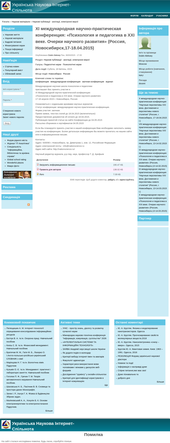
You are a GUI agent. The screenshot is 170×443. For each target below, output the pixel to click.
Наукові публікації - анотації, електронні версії (55, 21)
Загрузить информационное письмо (57, 165)
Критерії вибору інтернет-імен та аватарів (83, 356)
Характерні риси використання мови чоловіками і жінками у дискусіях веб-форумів (81, 367)
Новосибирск (55, 74)
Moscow (143, 64)
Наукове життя (12, 34)
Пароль (7, 100)
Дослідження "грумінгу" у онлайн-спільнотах (84, 374)
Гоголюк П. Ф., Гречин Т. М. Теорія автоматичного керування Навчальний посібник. (25, 379)
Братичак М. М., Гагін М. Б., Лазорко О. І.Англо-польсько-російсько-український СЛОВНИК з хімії (26, 355)
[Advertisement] (154, 271)
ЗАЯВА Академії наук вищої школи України (84, 349)
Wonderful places (15, 162)
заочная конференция (93, 81)
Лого (41, 174)
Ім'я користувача (12, 89)
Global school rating (16, 159)
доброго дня (124, 378)
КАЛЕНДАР (147, 15)
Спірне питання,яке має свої (132, 370)
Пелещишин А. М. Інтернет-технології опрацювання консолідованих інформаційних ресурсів (28, 331)
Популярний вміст (14, 70)
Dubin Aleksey (54, 55)
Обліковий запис (13, 74)
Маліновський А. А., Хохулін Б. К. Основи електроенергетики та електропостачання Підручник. (27, 403)
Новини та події (125, 363)
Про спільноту (12, 53)
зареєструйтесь (127, 180)
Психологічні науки (72, 64)
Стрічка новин (12, 66)
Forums (5, 21)
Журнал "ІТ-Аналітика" (18, 143)
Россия (66, 74)
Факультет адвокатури (74, 360)
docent (142, 83)
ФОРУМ (134, 15)
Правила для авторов (50, 169)
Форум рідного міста (17, 140)
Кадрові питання (13, 42)
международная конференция (66, 81)
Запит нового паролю (13, 117)
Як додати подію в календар (77, 353)
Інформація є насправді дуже (132, 367)
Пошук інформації (14, 49)
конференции (42, 81)
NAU (141, 75)
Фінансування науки (15, 45)
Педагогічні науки (52, 64)
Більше (49, 410)
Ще (106, 385)
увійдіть (111, 180)
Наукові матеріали (21, 21)
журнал (109, 81)
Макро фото (13, 166)
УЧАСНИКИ (162, 15)
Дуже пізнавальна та (128, 374)
